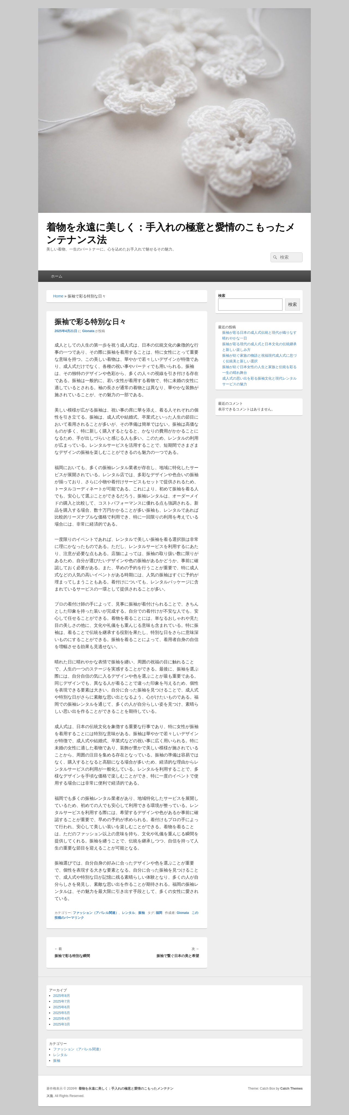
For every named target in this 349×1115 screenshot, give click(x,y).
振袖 (141, 913)
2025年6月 (61, 1007)
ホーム (56, 276)
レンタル (128, 913)
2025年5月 (61, 1013)
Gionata (88, 331)
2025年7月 (61, 1001)
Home (58, 296)
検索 (221, 296)
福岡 (159, 913)
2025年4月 (61, 1018)
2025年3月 (61, 1024)
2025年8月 (61, 996)
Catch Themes (291, 1088)
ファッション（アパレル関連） (96, 913)
